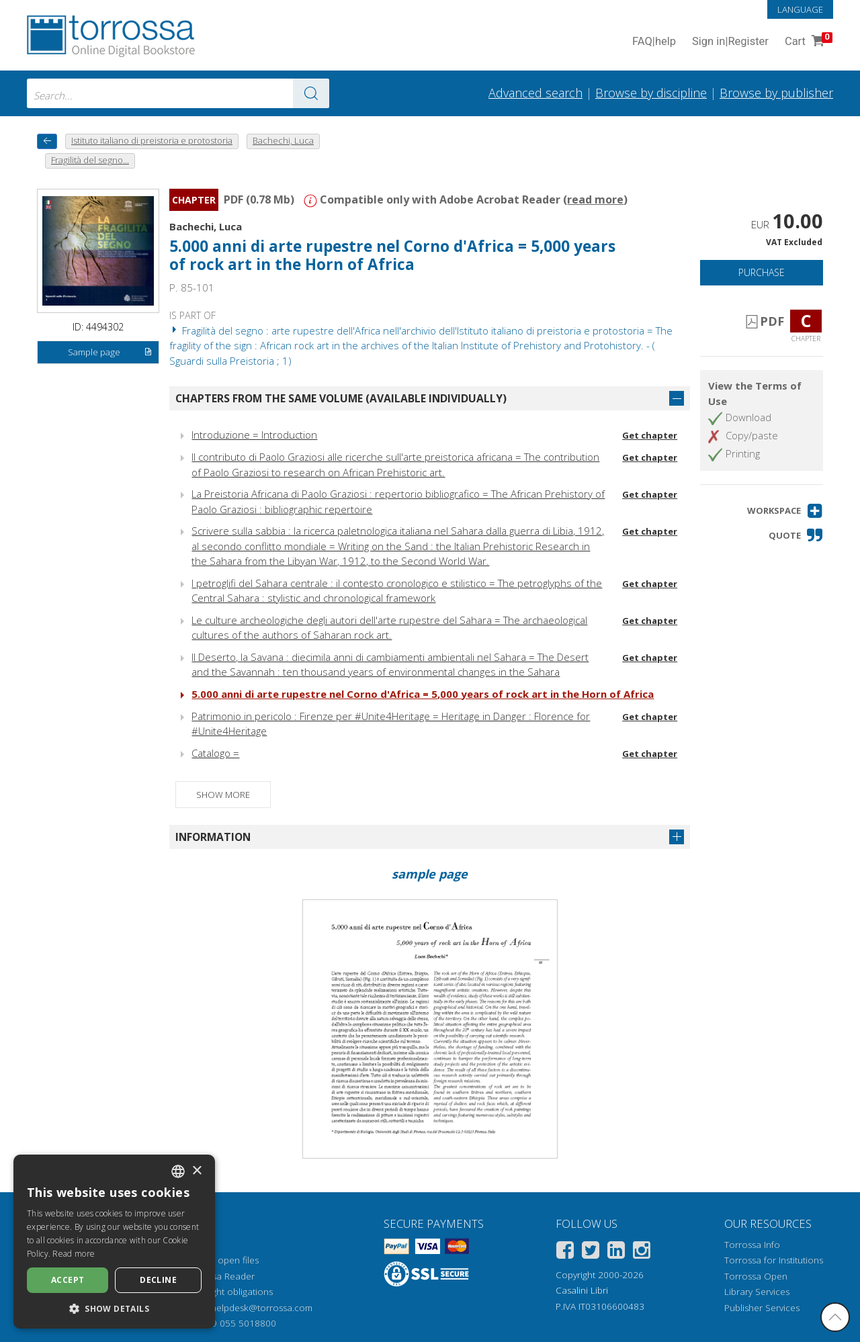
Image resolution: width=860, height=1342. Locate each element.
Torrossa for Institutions (773, 1260)
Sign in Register (730, 42)
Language (800, 9)
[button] (785, 510)
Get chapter (649, 435)
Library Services (756, 1292)
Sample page (110, 352)
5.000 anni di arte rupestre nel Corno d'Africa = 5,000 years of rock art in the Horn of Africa (392, 255)
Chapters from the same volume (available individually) (341, 398)
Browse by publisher (776, 93)
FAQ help (654, 42)
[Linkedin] (616, 1252)
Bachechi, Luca (205, 226)
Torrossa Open (755, 1276)
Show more (223, 795)
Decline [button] (158, 1280)
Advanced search (535, 93)
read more (595, 199)
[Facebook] (565, 1252)
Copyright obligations (229, 1292)
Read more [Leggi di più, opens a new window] (73, 1253)
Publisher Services (762, 1308)
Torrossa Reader (220, 1276)
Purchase (761, 272)
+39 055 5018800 (239, 1323)
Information (213, 837)
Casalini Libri (582, 1290)
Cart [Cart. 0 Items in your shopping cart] (807, 42)
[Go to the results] (311, 93)
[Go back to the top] (835, 1317)
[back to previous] (47, 141)
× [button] (196, 1171)
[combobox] (178, 93)
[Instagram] (641, 1252)
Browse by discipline (651, 93)
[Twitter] (590, 1252)
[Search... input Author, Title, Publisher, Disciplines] (178, 93)
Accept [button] (67, 1280)
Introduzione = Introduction (254, 434)
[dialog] (114, 1242)
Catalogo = (215, 753)
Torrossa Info (752, 1245)
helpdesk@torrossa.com (261, 1308)
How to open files (222, 1260)
